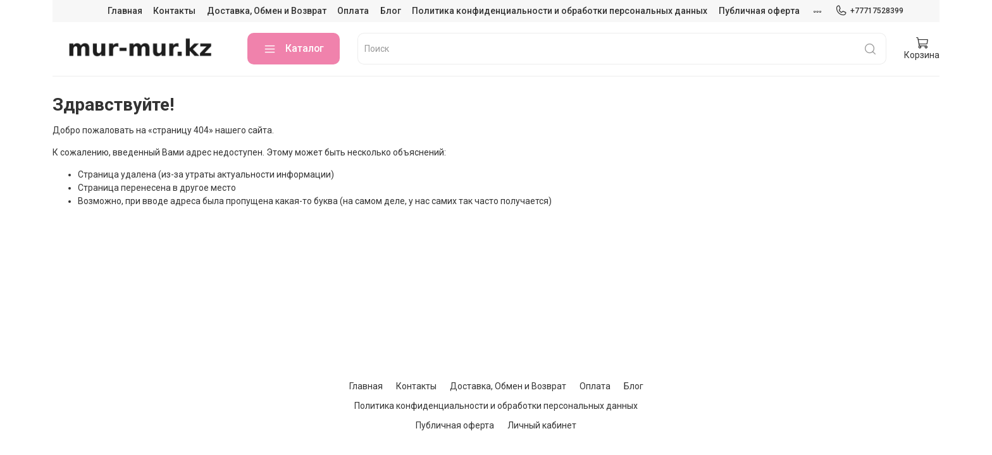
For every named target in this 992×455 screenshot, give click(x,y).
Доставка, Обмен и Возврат (266, 11)
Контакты (174, 11)
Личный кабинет (541, 425)
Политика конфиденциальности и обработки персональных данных (559, 11)
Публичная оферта (759, 11)
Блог (390, 11)
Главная (125, 11)
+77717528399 (869, 10)
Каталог (293, 49)
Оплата (353, 11)
